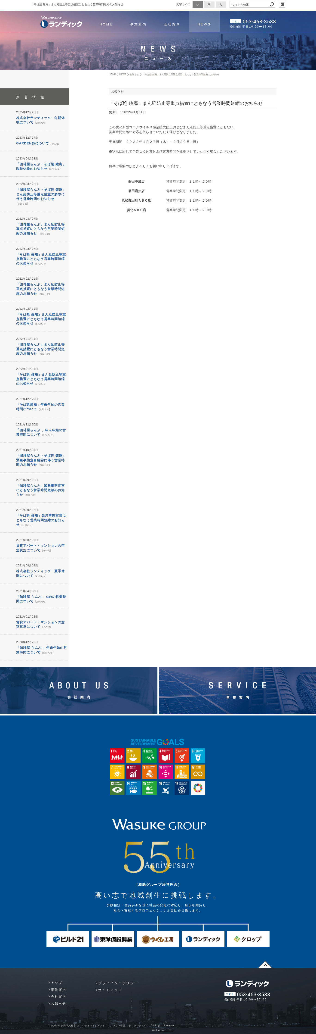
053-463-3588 (259, 21)
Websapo (158, 1030)
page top (265, 964)
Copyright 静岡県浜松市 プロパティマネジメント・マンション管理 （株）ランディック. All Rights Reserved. (112, 1025)
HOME (106, 24)
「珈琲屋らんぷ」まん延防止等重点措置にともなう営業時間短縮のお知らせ (40, 228)
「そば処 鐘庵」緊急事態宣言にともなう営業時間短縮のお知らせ (41, 520)
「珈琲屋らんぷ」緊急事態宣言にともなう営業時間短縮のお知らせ (40, 490)
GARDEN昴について (32, 143)
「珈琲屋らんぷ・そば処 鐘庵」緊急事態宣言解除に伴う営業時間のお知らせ (41, 460)
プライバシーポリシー (118, 983)
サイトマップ (110, 990)
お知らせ (41, 122)
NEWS (204, 24)
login (282, 4)
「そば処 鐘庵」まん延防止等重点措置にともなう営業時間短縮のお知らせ (41, 259)
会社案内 (172, 24)
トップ (56, 982)
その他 (55, 143)
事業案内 (138, 24)
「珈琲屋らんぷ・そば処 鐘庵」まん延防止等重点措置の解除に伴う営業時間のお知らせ (41, 194)
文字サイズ (183, 4)
